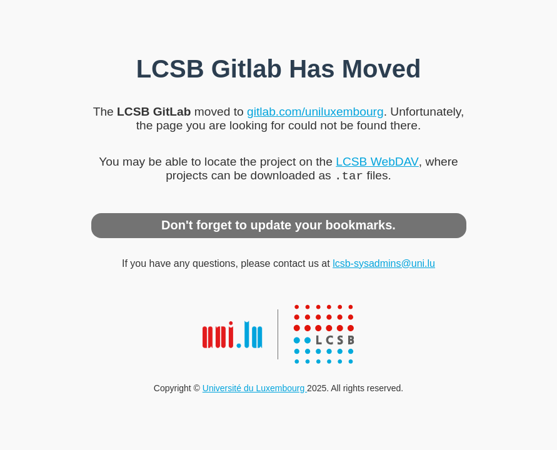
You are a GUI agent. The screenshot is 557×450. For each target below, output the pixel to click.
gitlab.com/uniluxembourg (315, 110)
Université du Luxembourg (255, 389)
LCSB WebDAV (377, 160)
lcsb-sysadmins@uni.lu (384, 264)
